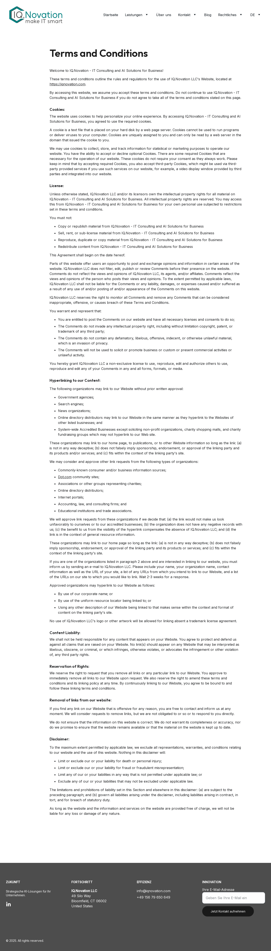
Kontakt (184, 15)
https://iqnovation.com (67, 91)
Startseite (110, 15)
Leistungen (133, 15)
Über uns (163, 15)
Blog (207, 15)
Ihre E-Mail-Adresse (218, 894)
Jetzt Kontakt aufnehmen (228, 916)
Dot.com (65, 483)
